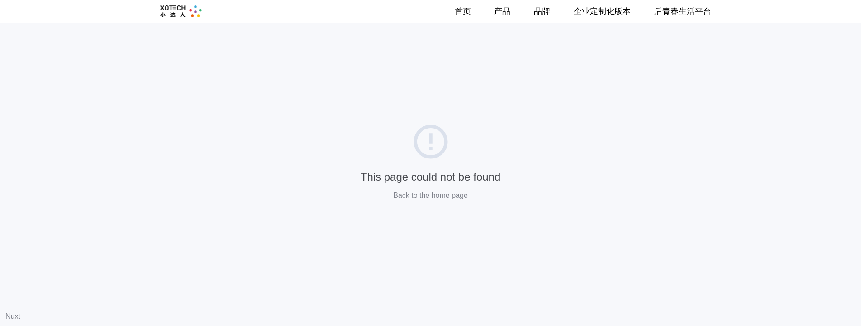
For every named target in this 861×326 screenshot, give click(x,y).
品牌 (542, 11)
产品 (502, 11)
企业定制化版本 (602, 11)
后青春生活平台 (682, 11)
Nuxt (12, 316)
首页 (463, 11)
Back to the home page (430, 195)
